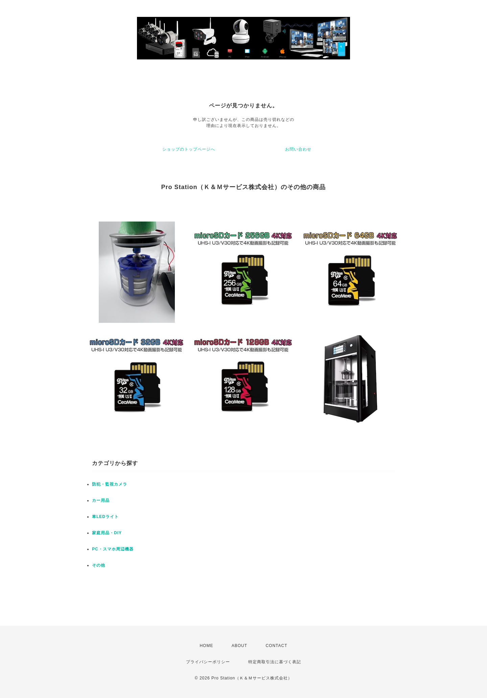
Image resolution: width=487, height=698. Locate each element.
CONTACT (276, 645)
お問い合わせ (298, 149)
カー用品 (101, 500)
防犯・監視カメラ (109, 484)
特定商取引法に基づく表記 (274, 662)
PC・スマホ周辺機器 (113, 549)
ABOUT (239, 645)
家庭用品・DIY (107, 533)
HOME (206, 645)
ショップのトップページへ (188, 149)
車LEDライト (105, 516)
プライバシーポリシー (208, 662)
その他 (98, 565)
